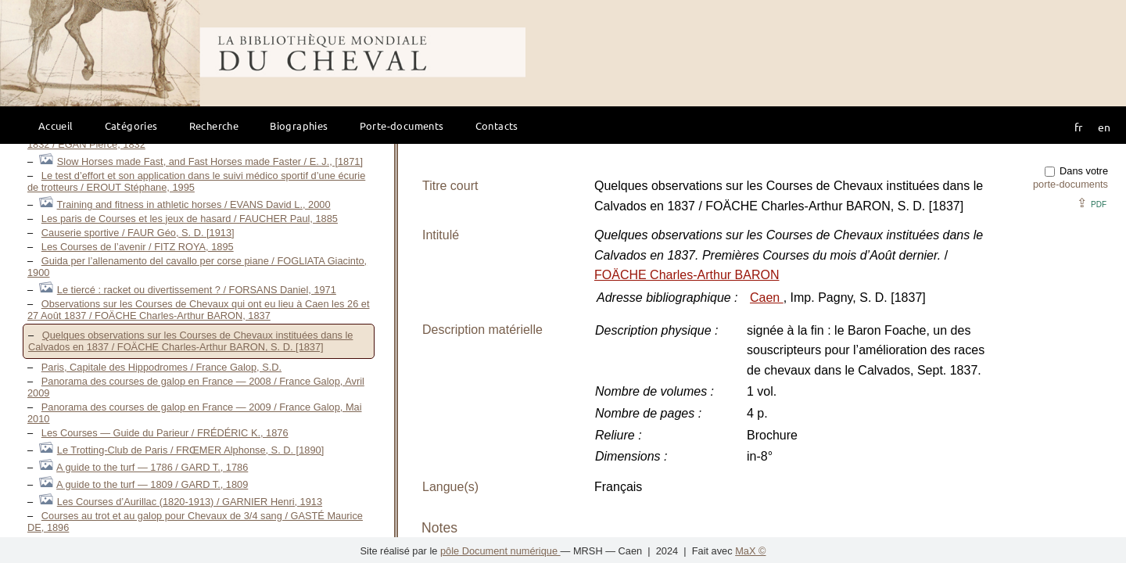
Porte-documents (402, 125)
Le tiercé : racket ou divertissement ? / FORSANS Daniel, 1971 (196, 290)
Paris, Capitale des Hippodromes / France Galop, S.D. (161, 367)
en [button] (1104, 127)
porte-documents (1070, 184)
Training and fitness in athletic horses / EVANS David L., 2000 (194, 204)
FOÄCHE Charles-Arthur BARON (687, 275)
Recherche (214, 125)
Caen (767, 297)
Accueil (56, 125)
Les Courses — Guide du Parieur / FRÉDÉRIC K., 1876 (165, 433)
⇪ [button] (1091, 203)
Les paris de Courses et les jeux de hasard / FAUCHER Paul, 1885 (189, 218)
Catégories (131, 125)
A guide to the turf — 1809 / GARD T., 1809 (152, 484)
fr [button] (1078, 127)
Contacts (496, 125)
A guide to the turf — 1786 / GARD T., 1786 (152, 467)
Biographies (299, 125)
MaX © (750, 551)
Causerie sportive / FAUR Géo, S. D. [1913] (138, 232)
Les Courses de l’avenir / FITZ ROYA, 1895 (137, 247)
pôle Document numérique (500, 551)
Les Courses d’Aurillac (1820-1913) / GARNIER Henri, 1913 (189, 501)
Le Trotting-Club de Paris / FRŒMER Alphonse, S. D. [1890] (190, 450)
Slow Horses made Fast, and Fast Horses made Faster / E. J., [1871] (210, 161)
